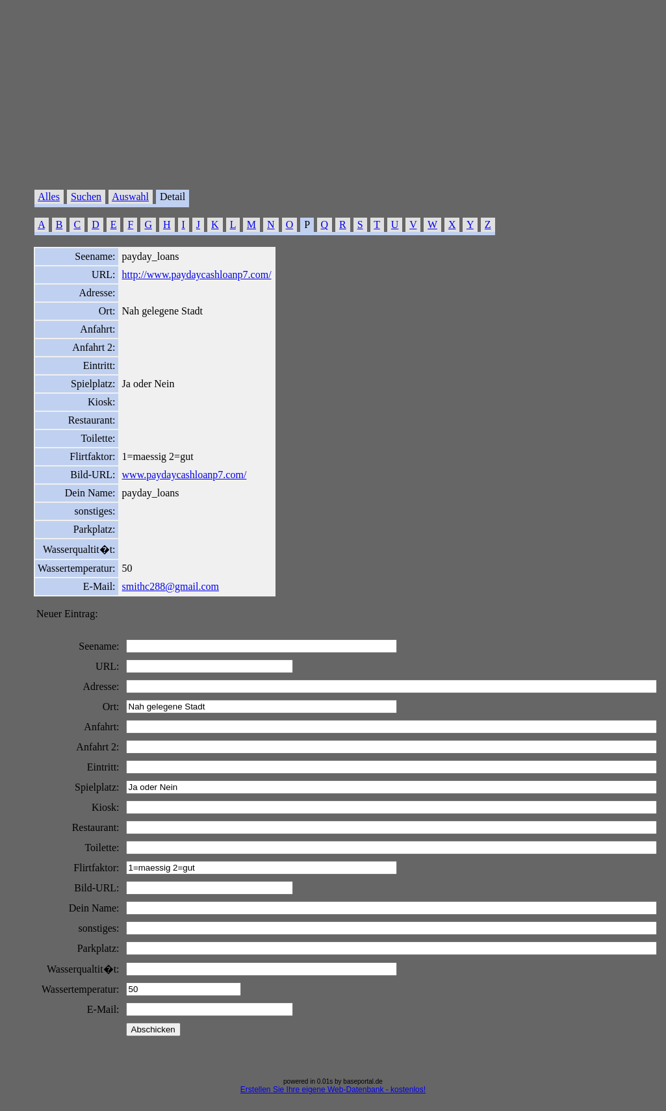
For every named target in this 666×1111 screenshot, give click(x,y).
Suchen (86, 196)
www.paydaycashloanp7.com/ (184, 474)
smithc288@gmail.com (170, 586)
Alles (49, 196)
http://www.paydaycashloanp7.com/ (197, 274)
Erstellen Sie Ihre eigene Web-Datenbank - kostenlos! (333, 1089)
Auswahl (130, 196)
